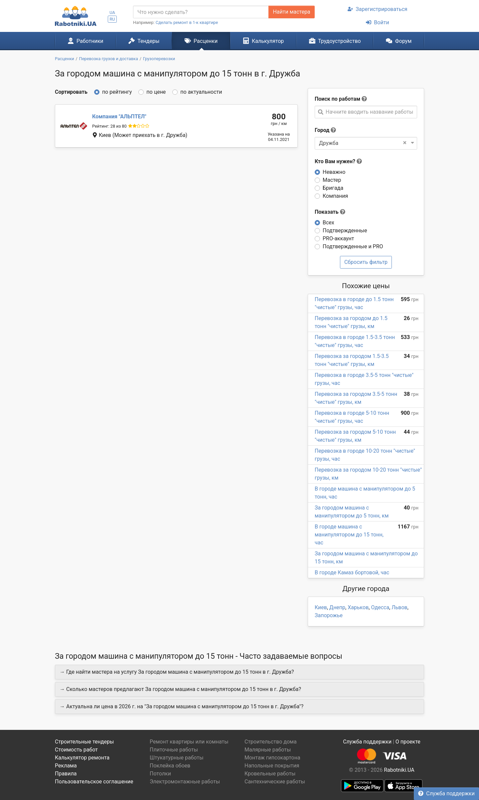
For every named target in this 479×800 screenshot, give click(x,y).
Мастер (332, 180)
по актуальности (201, 92)
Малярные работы (267, 749)
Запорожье (329, 615)
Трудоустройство (335, 41)
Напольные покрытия (271, 765)
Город (322, 130)
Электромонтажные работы (185, 781)
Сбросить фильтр (366, 262)
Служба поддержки (446, 793)
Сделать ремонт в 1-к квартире (187, 22)
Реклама (66, 765)
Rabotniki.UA (399, 770)
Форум (398, 41)
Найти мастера (291, 12)
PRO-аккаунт (338, 238)
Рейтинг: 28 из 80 (109, 126)
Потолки (160, 773)
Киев (321, 607)
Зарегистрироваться (377, 9)
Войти (377, 22)
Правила (66, 773)
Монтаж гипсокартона (272, 757)
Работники (85, 41)
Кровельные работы (270, 773)
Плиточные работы (174, 749)
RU (112, 19)
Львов (399, 607)
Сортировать (71, 92)
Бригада (333, 188)
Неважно (334, 172)
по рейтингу (117, 92)
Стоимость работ (76, 749)
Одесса (380, 607)
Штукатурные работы (177, 757)
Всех (328, 222)
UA (112, 12)
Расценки (201, 41)
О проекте (408, 742)
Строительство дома (270, 742)
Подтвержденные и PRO (353, 246)
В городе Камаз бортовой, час (352, 572)
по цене (156, 92)
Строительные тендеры (84, 742)
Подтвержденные (345, 230)
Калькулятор (263, 41)
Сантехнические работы (274, 781)
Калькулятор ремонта (82, 757)
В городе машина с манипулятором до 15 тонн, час (349, 534)
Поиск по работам (337, 99)
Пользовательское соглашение (94, 781)
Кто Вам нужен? (338, 161)
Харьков (358, 607)
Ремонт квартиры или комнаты (189, 742)
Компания (335, 196)
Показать (330, 212)
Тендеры (143, 41)
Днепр (337, 607)
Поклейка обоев (170, 765)
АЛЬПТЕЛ (119, 116)
